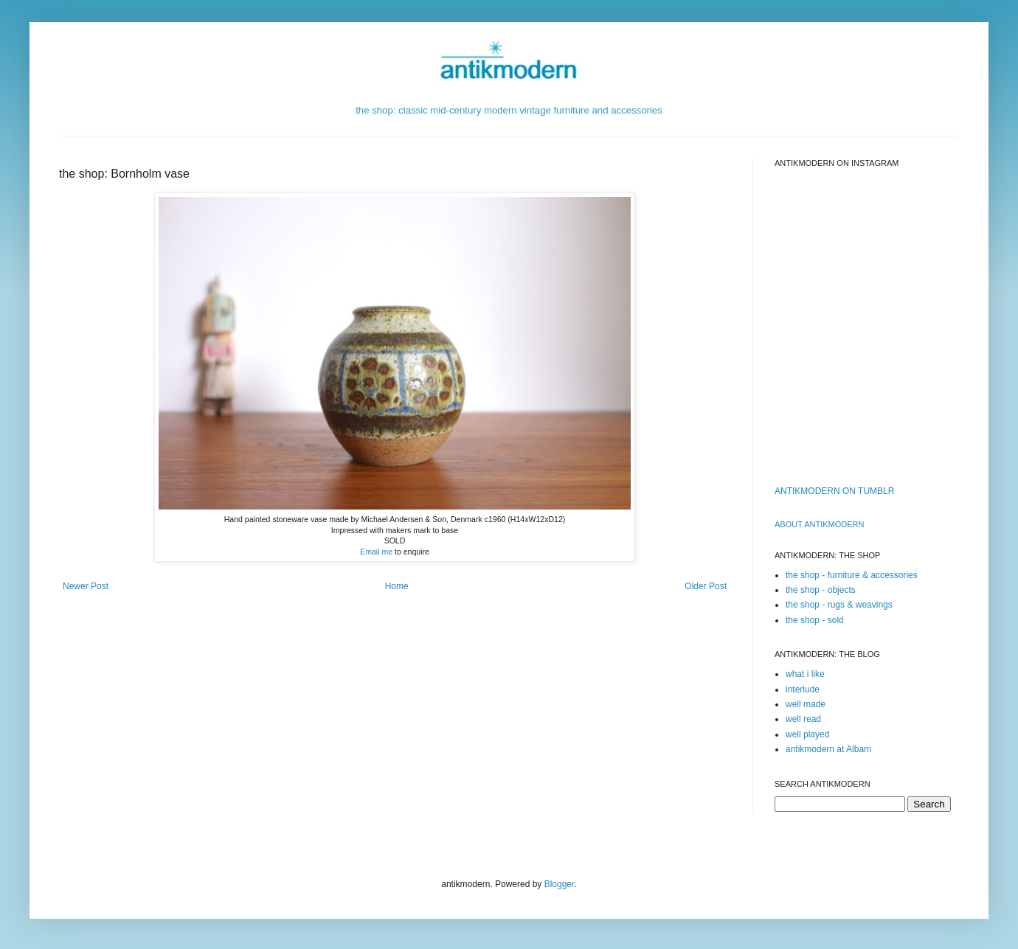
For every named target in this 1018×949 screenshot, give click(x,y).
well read (803, 719)
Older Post (706, 586)
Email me (376, 551)
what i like (805, 674)
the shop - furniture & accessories (852, 575)
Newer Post (85, 586)
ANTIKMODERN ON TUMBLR (834, 491)
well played (807, 734)
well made (805, 704)
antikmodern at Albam (828, 749)
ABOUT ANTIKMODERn (819, 524)
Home (397, 586)
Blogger (559, 884)
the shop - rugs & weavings (839, 604)
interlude (803, 689)
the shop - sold (815, 620)
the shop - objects (821, 590)
